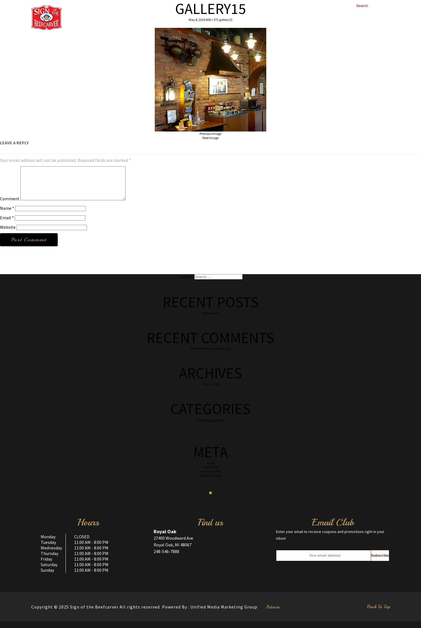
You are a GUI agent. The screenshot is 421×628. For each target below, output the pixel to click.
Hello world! (210, 320)
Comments (210, 478)
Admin (272, 613)
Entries (210, 474)
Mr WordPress (199, 355)
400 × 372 (212, 20)
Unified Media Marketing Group (223, 613)
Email (7, 224)
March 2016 (210, 391)
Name (7, 215)
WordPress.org (211, 482)
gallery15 (225, 20)
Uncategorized (211, 427)
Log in (210, 470)
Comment (10, 205)
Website (8, 234)
